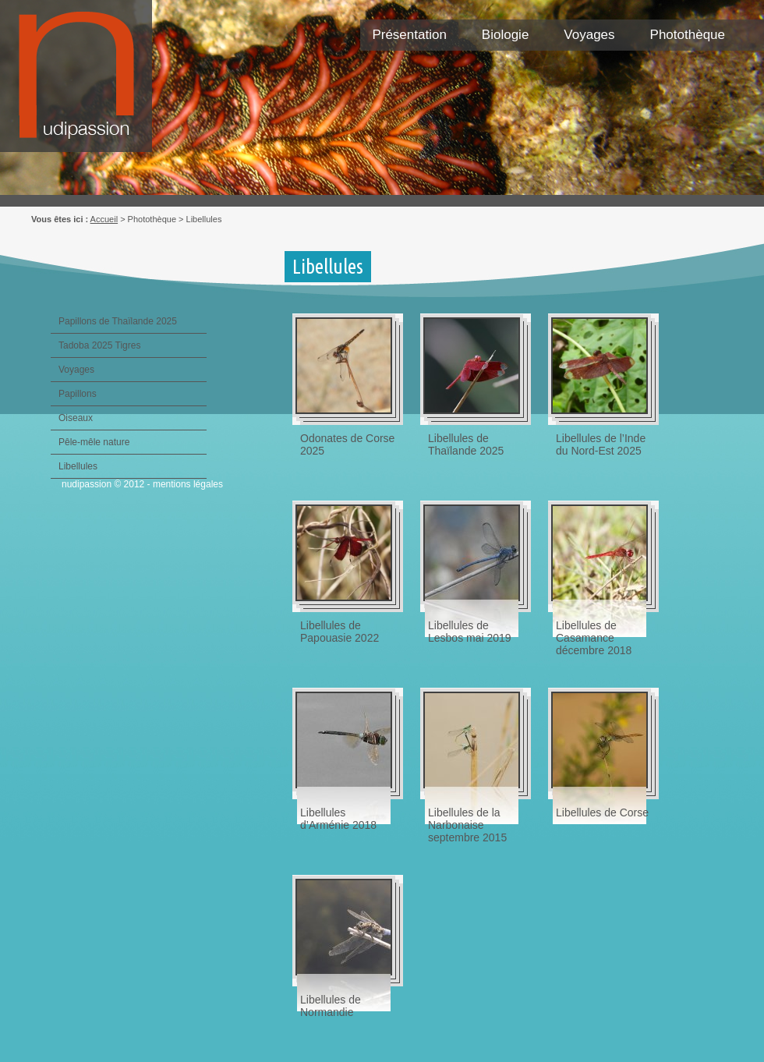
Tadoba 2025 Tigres (99, 345)
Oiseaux (75, 417)
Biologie (505, 34)
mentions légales (188, 484)
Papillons (77, 393)
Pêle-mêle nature (93, 442)
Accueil (104, 219)
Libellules (77, 466)
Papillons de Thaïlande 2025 (117, 321)
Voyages (589, 34)
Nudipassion (84, 84)
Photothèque (687, 34)
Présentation (409, 34)
